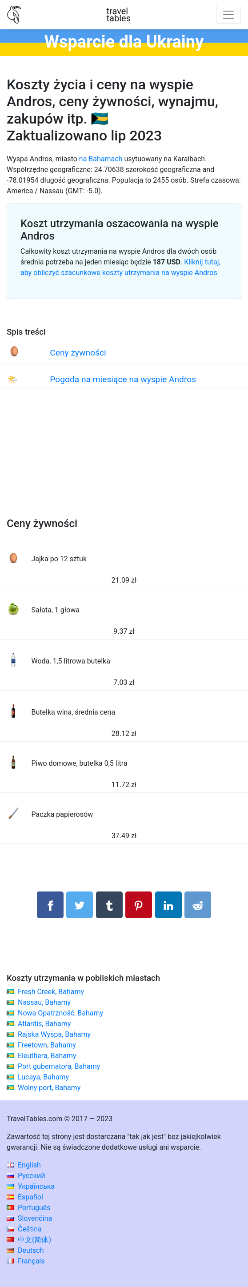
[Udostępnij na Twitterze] (79, 904)
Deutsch (25, 1250)
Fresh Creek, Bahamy (51, 991)
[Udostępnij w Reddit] (197, 904)
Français (25, 1261)
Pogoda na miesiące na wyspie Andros (123, 379)
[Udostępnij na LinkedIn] (168, 904)
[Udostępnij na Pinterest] (138, 904)
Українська (31, 1186)
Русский (26, 1175)
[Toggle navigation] (228, 15)
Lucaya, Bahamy (43, 1077)
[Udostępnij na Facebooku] (50, 904)
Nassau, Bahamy (44, 1002)
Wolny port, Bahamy (49, 1087)
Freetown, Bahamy (47, 1045)
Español (25, 1197)
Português (29, 1207)
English (24, 1165)
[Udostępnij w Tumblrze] (109, 904)
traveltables (119, 15)
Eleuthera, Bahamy (47, 1055)
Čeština (24, 1229)
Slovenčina (29, 1218)
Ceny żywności (78, 353)
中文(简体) (29, 1239)
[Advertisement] (124, 462)
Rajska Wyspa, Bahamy (54, 1034)
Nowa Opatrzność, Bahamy (60, 1013)
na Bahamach (101, 159)
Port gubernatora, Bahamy (59, 1066)
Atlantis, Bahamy (44, 1023)
